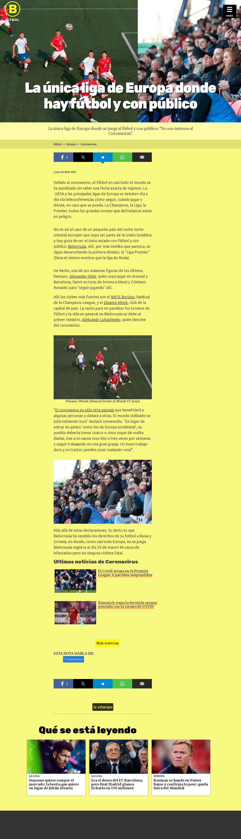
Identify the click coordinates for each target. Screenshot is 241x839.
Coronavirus (73, 659)
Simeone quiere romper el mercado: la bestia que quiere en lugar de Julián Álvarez (54, 784)
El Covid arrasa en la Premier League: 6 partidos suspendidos (125, 573)
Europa (159, 776)
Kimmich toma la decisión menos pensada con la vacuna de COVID (127, 605)
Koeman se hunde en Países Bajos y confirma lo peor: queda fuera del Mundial (181, 784)
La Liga (34, 776)
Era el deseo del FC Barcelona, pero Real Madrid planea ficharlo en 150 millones (117, 784)
